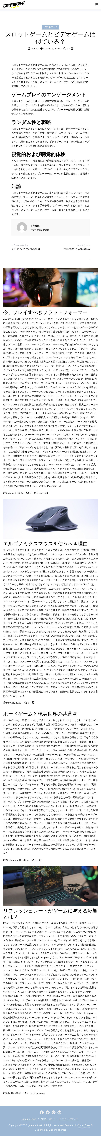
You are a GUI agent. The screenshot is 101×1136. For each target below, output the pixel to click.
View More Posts (40, 229)
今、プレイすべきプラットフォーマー (45, 312)
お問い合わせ (48, 1119)
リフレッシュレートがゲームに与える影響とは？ (50, 913)
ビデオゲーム (50, 27)
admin (33, 48)
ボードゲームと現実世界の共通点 (40, 714)
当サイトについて (68, 1119)
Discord (71, 77)
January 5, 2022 (13, 493)
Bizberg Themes (57, 1129)
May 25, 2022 (12, 702)
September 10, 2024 (16, 860)
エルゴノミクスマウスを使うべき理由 (45, 543)
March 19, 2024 (50, 48)
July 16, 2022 (12, 1093)
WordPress (84, 1125)
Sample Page (29, 1119)
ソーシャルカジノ (73, 73)
